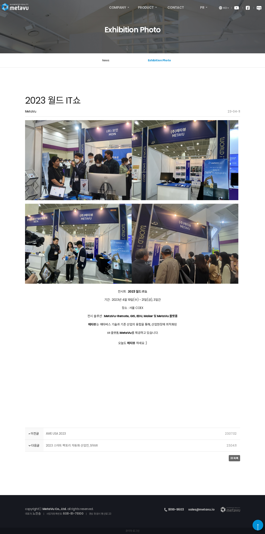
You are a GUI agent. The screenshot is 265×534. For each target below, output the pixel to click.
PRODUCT (146, 8)
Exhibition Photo (159, 60)
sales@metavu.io (201, 509)
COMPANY (118, 8)
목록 (234, 458)
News (105, 60)
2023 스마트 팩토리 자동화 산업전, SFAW (72, 445)
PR (202, 8)
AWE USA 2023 (56, 433)
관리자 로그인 (132, 531)
